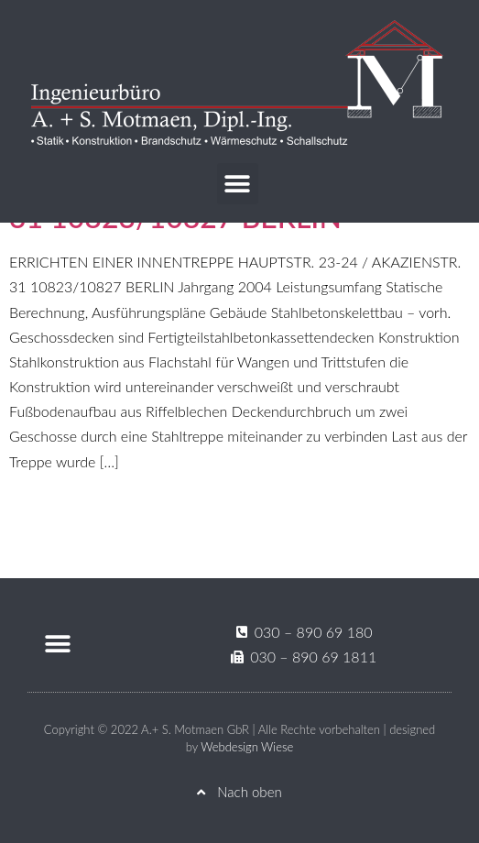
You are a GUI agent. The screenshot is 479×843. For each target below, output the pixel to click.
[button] (237, 183)
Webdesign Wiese (247, 746)
